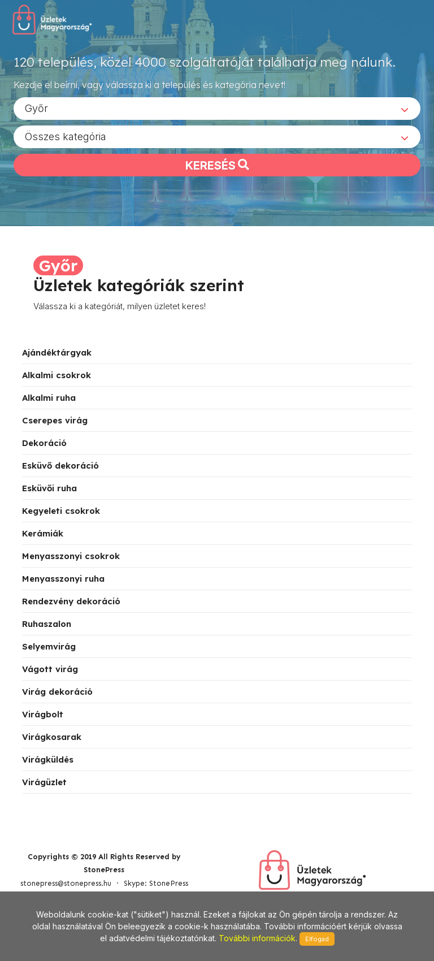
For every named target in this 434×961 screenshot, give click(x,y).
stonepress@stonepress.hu (65, 883)
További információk (257, 938)
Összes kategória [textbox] (65, 136)
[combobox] (217, 108)
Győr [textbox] (36, 108)
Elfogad (317, 939)
